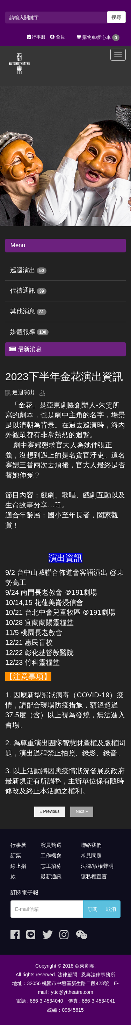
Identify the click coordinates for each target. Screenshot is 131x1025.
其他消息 (22, 311)
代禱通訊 (22, 290)
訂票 (15, 855)
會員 (57, 37)
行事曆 (36, 37)
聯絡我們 (91, 845)
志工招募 (51, 866)
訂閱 (92, 909)
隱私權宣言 (94, 876)
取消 (111, 909)
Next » (82, 811)
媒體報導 (22, 331)
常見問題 (91, 855)
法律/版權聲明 (97, 866)
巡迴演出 (22, 270)
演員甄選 (51, 845)
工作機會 (51, 855)
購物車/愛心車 (98, 37)
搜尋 (116, 17)
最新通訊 (51, 876)
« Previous (50, 811)
